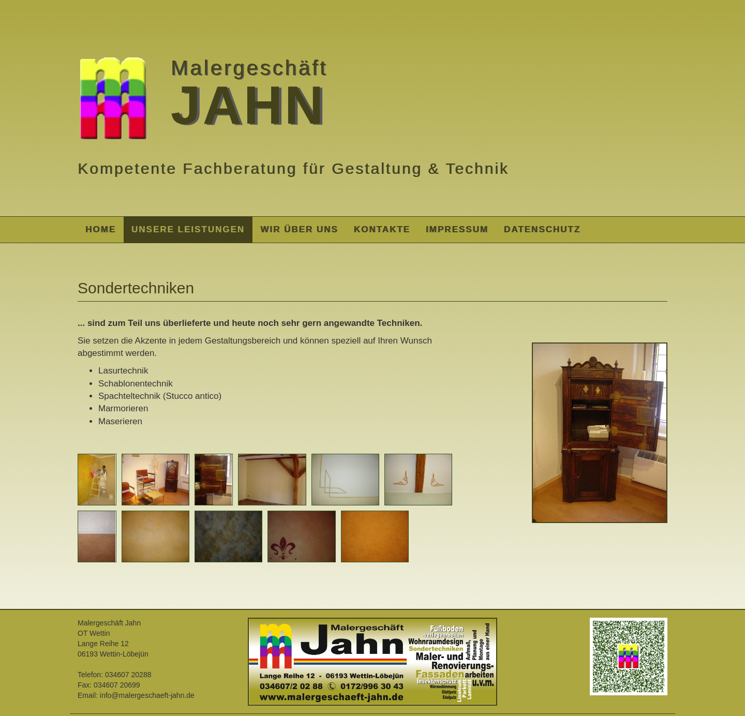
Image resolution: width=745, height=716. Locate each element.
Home (100, 229)
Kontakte (382, 229)
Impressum (457, 229)
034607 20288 (128, 674)
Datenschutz (542, 229)
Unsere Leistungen (188, 229)
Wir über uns (299, 229)
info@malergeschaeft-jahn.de (147, 695)
